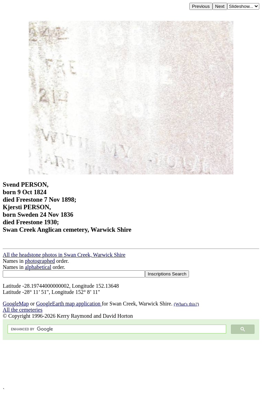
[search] (116, 329)
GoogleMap (16, 304)
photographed (40, 261)
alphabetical (38, 267)
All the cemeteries (22, 310)
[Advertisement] (131, 363)
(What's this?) (186, 304)
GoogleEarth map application (69, 304)
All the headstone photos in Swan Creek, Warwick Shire (64, 255)
